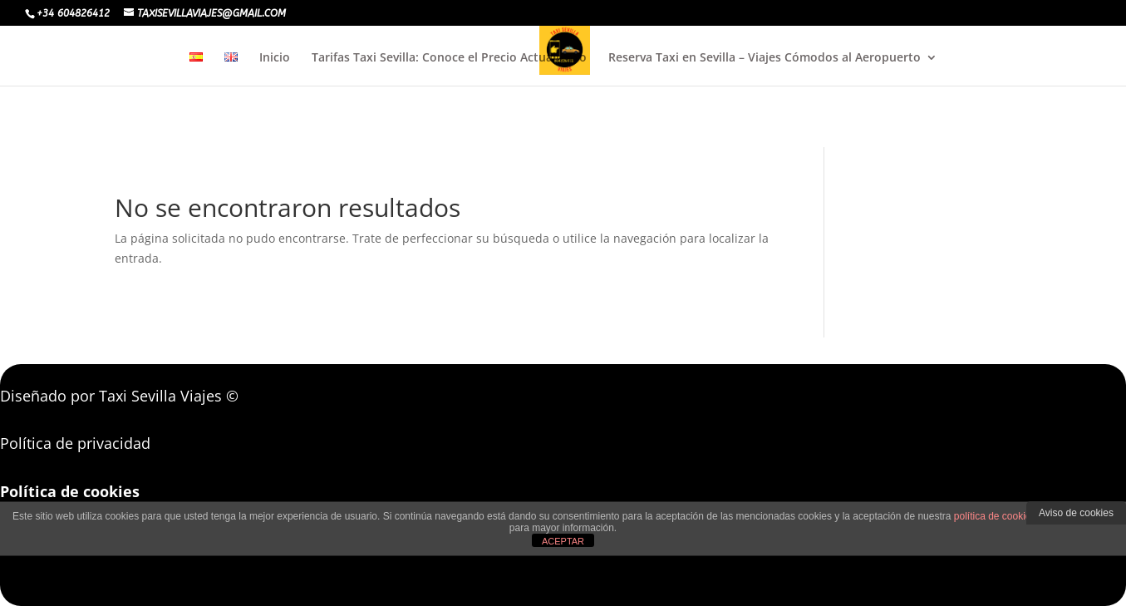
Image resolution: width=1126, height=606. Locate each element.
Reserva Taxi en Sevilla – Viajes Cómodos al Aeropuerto (764, 58)
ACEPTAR (563, 541)
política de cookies (995, 516)
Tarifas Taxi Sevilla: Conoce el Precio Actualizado (449, 58)
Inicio (274, 58)
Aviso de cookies (1076, 513)
